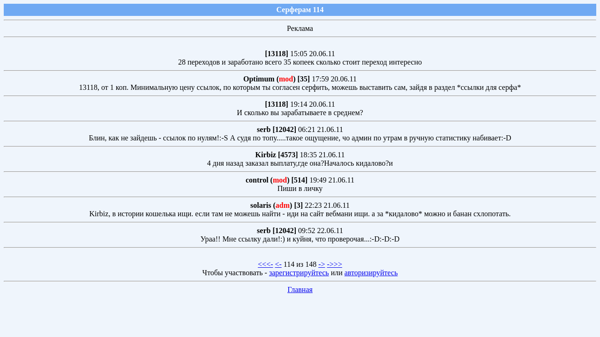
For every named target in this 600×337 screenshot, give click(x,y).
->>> (334, 264)
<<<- (265, 264)
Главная (300, 289)
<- (278, 264)
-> (321, 264)
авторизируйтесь (371, 273)
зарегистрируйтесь (299, 273)
